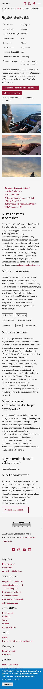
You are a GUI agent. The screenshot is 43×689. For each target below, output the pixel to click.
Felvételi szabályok (10, 665)
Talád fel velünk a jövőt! (12, 585)
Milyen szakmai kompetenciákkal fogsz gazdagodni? (19, 199)
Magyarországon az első (12, 581)
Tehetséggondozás (10, 603)
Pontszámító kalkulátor (12, 571)
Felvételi (6, 659)
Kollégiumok (7, 613)
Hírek (5, 632)
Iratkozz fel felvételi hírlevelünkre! (17, 641)
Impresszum (7, 541)
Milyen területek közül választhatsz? (20, 204)
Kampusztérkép (9, 627)
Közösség (6, 616)
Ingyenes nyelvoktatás (11, 592)
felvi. (5, 3)
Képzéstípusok (8, 564)
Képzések (7, 559)
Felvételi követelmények (12, 668)
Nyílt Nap (6, 654)
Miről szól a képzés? (13, 191)
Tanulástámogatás (10, 588)
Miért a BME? (9, 576)
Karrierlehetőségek (10, 595)
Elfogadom (7, 685)
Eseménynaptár (9, 651)
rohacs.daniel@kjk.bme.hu (28, 265)
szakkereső (18, 8)
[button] (25, 3)
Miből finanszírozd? (13, 207)
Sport (4, 620)
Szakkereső (7, 567)
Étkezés (5, 624)
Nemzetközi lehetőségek (12, 599)
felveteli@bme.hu (27, 537)
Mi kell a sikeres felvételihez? (17, 188)
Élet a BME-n (9, 608)
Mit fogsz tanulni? (12, 194)
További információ (10, 680)
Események (8, 646)
